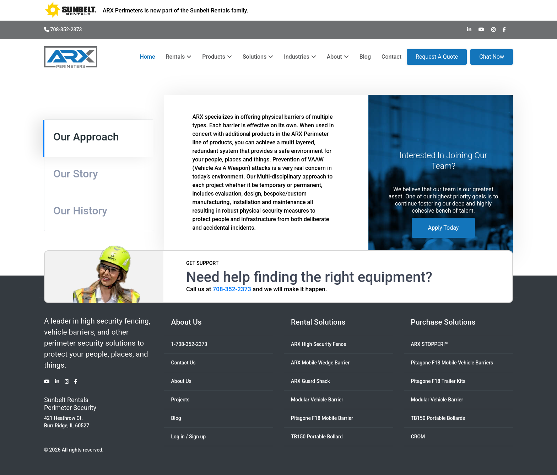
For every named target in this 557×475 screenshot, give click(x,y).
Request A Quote (437, 56)
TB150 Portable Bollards (438, 418)
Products (217, 56)
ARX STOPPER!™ (429, 344)
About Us (181, 381)
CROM (418, 436)
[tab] (98, 138)
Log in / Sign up (188, 436)
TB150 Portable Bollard (317, 436)
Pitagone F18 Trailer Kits (438, 381)
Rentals (179, 56)
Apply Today (443, 227)
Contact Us (183, 362)
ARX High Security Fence (318, 344)
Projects (180, 399)
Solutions (258, 56)
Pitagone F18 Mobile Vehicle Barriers (452, 362)
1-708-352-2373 (189, 344)
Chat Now (491, 56)
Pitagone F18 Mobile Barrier (322, 418)
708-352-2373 (63, 29)
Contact (391, 56)
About (338, 56)
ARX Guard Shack (310, 381)
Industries (300, 56)
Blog (365, 56)
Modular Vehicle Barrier (317, 399)
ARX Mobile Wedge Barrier (320, 362)
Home (147, 56)
